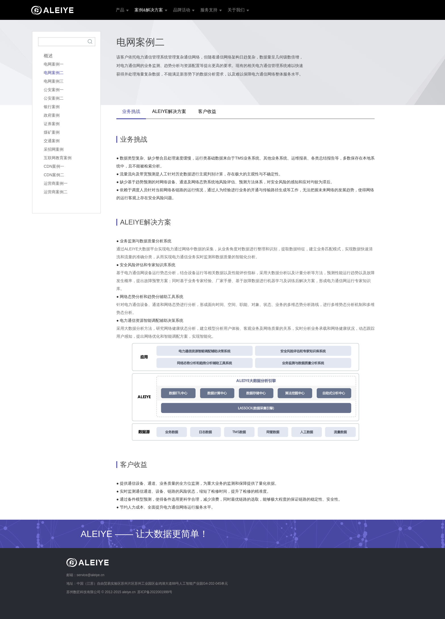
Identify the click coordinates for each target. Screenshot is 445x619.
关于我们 (236, 9)
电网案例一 (54, 64)
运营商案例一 (56, 183)
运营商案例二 (56, 192)
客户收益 (207, 111)
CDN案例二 (54, 175)
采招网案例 (54, 149)
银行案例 (52, 106)
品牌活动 (181, 9)
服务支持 (208, 9)
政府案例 (52, 115)
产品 (120, 9)
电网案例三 (54, 81)
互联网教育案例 (58, 158)
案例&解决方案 (149, 9)
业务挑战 (131, 111)
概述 (48, 55)
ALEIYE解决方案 (169, 111)
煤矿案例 (52, 132)
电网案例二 (54, 72)
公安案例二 (54, 98)
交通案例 (52, 141)
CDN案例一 (54, 166)
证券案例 (52, 123)
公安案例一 (54, 89)
